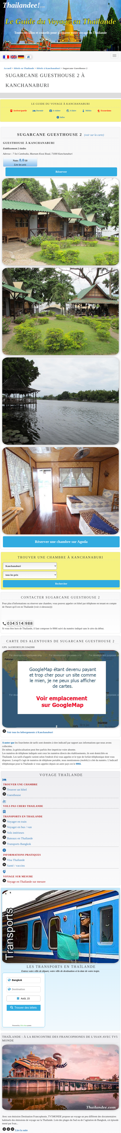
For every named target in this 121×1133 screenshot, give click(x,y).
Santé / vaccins (16, 865)
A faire (71, 110)
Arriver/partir (18, 110)
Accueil (7, 68)
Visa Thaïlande (16, 860)
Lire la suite (21, 1130)
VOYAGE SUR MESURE (18, 876)
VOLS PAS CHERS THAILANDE (23, 806)
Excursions (104, 110)
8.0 (21, 160)
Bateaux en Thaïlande (20, 838)
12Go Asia (23, 1025)
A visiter (55, 110)
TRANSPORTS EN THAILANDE (23, 816)
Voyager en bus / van (19, 827)
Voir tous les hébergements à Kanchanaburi (30, 732)
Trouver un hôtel (17, 789)
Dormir (38, 110)
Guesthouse (14, 795)
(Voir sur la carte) (94, 134)
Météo (86, 110)
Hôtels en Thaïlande (24, 68)
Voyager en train (17, 821)
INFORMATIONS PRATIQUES (22, 854)
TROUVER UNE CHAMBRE (20, 784)
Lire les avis (20, 164)
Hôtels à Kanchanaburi (48, 68)
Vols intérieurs (15, 832)
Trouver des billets (23, 1007)
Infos (60, 117)
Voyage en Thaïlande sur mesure (26, 881)
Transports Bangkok (19, 844)
